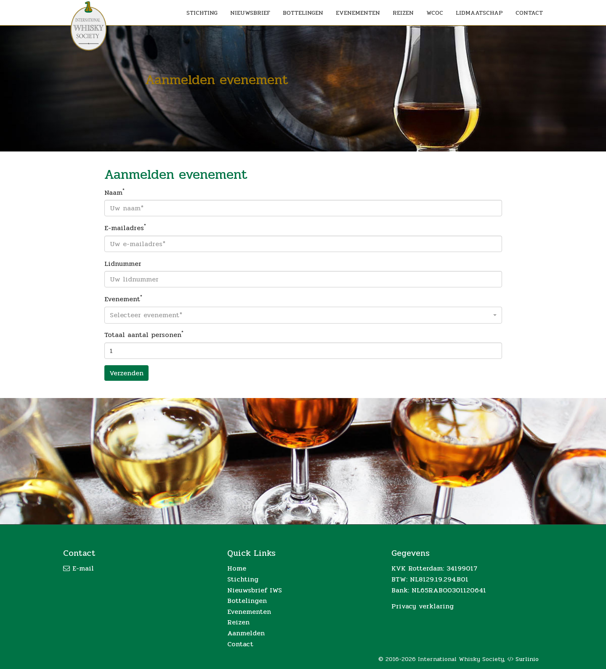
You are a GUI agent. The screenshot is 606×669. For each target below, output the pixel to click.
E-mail (83, 568)
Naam (114, 192)
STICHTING (202, 12)
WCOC (434, 12)
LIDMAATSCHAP (479, 12)
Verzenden (126, 373)
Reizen (238, 622)
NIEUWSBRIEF (250, 12)
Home (236, 568)
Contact (240, 644)
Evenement (123, 299)
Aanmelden (246, 633)
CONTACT (529, 12)
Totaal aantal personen (143, 334)
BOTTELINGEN (303, 12)
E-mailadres (125, 228)
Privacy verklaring (422, 606)
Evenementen (249, 611)
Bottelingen (247, 600)
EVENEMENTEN (358, 12)
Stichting (242, 579)
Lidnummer (122, 263)
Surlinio (527, 659)
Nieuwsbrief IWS (254, 590)
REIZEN (403, 12)
